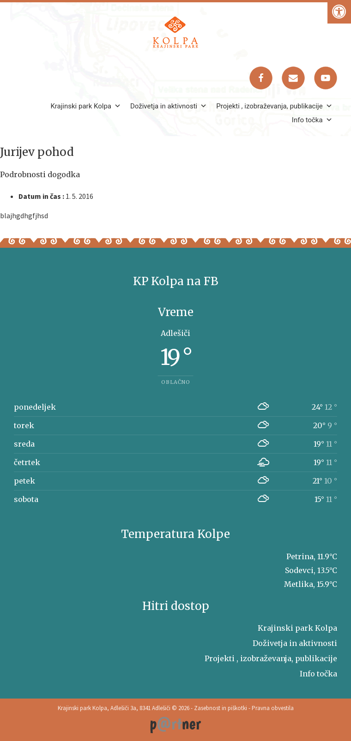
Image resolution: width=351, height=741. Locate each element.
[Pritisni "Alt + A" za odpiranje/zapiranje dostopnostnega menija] (339, 12)
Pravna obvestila (273, 708)
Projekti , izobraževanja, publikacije (274, 106)
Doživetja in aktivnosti (168, 106)
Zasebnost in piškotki (220, 708)
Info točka (312, 120)
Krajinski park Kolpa (85, 106)
